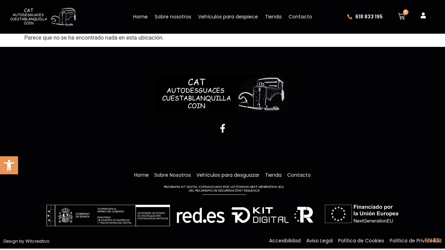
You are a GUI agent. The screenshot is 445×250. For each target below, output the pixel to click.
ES (436, 240)
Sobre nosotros (173, 16)
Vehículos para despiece (228, 16)
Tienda (273, 16)
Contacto (300, 16)
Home (140, 16)
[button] (9, 165)
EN (428, 240)
